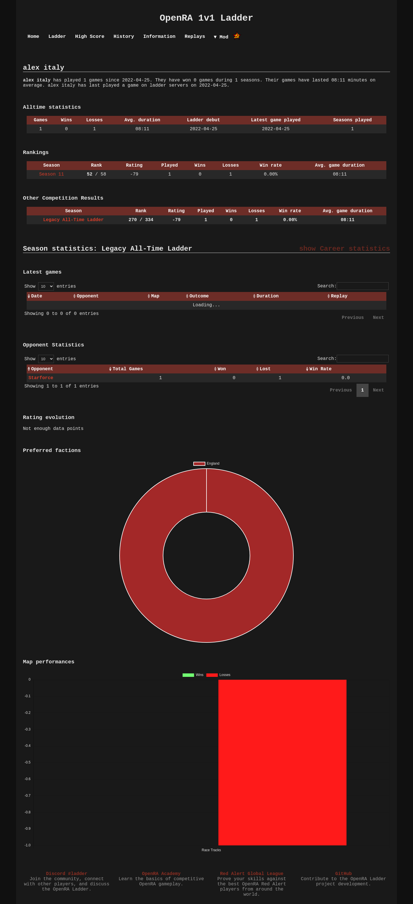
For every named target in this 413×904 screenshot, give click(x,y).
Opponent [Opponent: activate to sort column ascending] (88, 296)
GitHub (343, 873)
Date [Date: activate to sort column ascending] (36, 296)
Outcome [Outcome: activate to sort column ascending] (199, 296)
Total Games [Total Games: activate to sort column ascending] (128, 369)
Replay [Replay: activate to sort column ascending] (339, 296)
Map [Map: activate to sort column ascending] (155, 296)
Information (159, 36)
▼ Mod (221, 37)
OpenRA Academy (161, 873)
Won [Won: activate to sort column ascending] (222, 369)
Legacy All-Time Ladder (73, 220)
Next (378, 317)
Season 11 (51, 174)
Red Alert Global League (251, 873)
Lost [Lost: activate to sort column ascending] (265, 369)
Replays (195, 36)
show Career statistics (344, 249)
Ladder (57, 36)
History (124, 36)
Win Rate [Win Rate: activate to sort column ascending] (320, 369)
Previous (353, 317)
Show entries (50, 286)
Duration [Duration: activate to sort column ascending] (268, 296)
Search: (353, 286)
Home (33, 36)
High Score (89, 36)
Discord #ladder (66, 873)
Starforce (40, 378)
